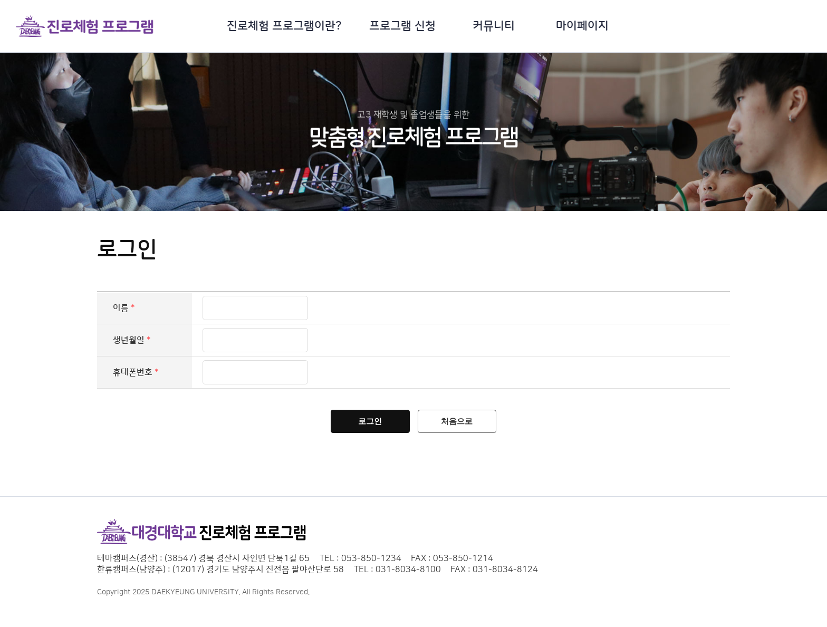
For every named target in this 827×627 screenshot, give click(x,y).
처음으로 (460, 424)
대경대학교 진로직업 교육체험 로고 (84, 26)
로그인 (367, 424)
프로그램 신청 (402, 26)
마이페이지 (582, 26)
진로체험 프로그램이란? (284, 26)
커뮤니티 (494, 26)
